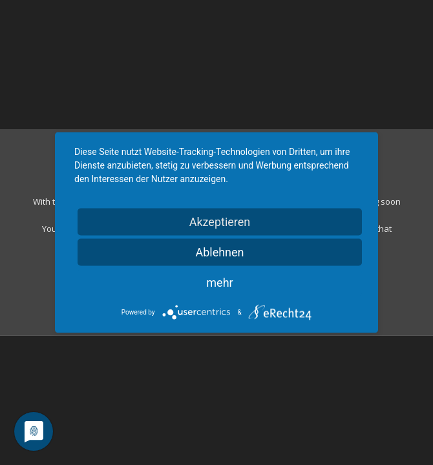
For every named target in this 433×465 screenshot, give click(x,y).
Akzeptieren (220, 222)
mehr (219, 282)
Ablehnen (219, 252)
